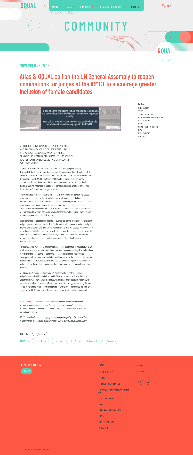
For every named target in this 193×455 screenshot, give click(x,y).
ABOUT (55, 6)
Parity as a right (60, 340)
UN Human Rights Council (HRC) (87, 340)
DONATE (135, 6)
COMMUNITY (85, 6)
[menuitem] (58, 5)
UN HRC (140, 123)
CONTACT (141, 365)
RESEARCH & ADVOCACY (111, 6)
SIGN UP (26, 371)
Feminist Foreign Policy (146, 114)
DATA (69, 6)
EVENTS (140, 371)
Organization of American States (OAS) (151, 117)
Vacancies (111, 340)
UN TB (140, 130)
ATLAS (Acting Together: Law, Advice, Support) (38, 301)
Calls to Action (40, 340)
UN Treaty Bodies (144, 133)
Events (140, 111)
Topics (141, 103)
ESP (169, 5)
